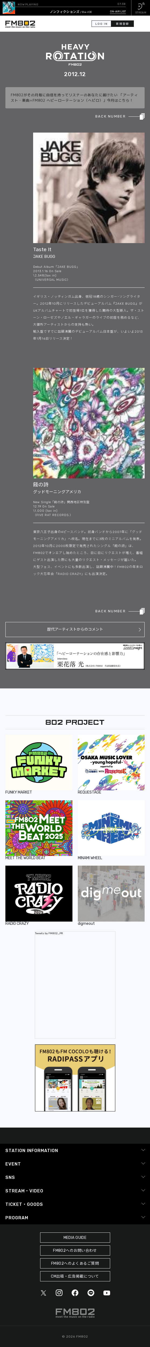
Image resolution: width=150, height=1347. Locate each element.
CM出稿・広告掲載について (75, 1276)
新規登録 (122, 24)
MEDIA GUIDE (75, 1237)
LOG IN (101, 24)
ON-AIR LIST (118, 11)
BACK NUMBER (110, 116)
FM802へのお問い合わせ (75, 1250)
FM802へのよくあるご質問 (75, 1263)
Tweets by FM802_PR (49, 933)
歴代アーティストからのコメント (75, 629)
